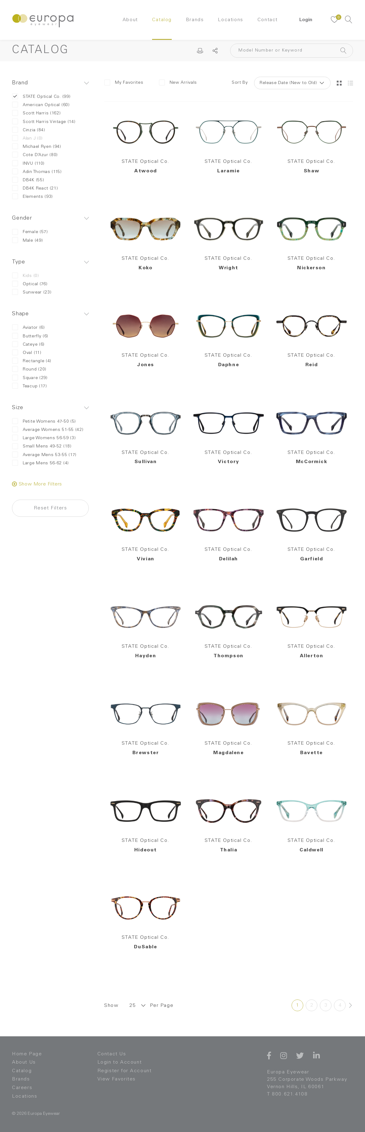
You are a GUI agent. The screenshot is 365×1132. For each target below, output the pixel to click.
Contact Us (111, 1054)
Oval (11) (26, 352)
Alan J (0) (27, 138)
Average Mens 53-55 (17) (44, 455)
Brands (195, 19)
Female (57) (30, 232)
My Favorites (123, 82)
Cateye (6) (28, 344)
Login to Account (119, 1062)
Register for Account (124, 1071)
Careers (22, 1087)
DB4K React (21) (35, 188)
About (130, 19)
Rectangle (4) (31, 361)
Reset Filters (50, 508)
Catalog (162, 19)
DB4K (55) (28, 180)
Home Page (27, 1054)
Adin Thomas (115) (37, 172)
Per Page (161, 1005)
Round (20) (29, 369)
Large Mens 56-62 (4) (40, 463)
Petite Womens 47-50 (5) (44, 421)
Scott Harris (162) (36, 113)
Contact (267, 19)
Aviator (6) (28, 327)
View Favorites (116, 1079)
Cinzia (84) (28, 130)
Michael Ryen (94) (36, 146)
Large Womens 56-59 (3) (44, 438)
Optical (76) (29, 284)
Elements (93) (32, 196)
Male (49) (27, 240)
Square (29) (30, 378)
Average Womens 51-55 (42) (48, 429)
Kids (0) (25, 275)
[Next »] (350, 1005)
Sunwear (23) (31, 292)
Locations (230, 19)
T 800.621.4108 (287, 1094)
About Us (24, 1062)
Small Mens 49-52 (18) (42, 446)
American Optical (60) (41, 105)
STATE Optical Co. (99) (41, 96)
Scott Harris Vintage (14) (44, 122)
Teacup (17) (29, 386)
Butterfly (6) (30, 336)
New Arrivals (178, 82)
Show (111, 1005)
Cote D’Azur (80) (35, 155)
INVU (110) (28, 163)
